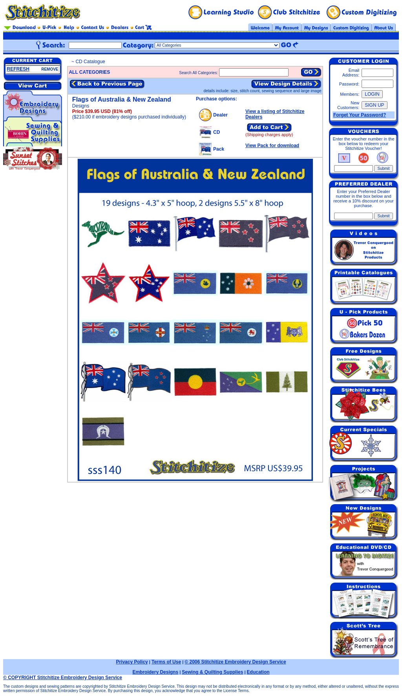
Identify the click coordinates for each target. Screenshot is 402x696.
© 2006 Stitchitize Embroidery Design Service (235, 662)
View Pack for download (272, 145)
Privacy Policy (132, 662)
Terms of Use (166, 662)
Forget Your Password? (359, 115)
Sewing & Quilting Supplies (212, 672)
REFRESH (18, 69)
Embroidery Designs (155, 672)
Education (258, 672)
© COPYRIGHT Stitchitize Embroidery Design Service (62, 677)
